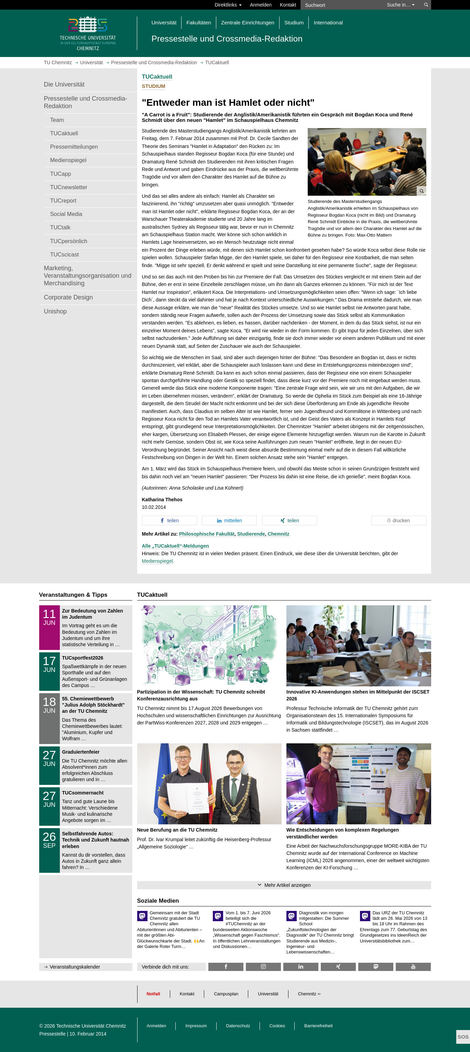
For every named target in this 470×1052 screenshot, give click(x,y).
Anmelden (261, 5)
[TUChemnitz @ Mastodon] (375, 967)
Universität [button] (164, 22)
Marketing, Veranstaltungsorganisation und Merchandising (88, 276)
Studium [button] (294, 22)
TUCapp (60, 174)
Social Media (66, 214)
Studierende (251, 534)
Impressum (196, 1026)
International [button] (328, 22)
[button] (367, 162)
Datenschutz (238, 1026)
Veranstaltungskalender (75, 967)
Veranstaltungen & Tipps (73, 595)
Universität (268, 994)
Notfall (153, 994)
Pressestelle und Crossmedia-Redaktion (86, 102)
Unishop (55, 311)
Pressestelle (53, 1034)
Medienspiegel (68, 160)
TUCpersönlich (68, 241)
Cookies (277, 1026)
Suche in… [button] (401, 5)
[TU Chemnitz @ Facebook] (225, 967)
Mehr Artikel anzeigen (287, 885)
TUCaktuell (64, 133)
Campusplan (226, 994)
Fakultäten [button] (198, 22)
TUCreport (63, 200)
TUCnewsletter (68, 187)
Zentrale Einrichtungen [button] (247, 22)
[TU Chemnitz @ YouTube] (413, 967)
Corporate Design (68, 297)
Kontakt (288, 5)
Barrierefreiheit (318, 1026)
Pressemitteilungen (74, 147)
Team (57, 120)
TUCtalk (60, 227)
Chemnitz (278, 534)
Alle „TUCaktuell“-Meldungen (175, 546)
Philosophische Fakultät (206, 534)
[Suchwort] (340, 5)
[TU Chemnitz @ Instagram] (263, 967)
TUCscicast (64, 254)
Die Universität (64, 84)
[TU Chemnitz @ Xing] (338, 967)
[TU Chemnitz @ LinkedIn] (300, 967)
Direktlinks (228, 5)
